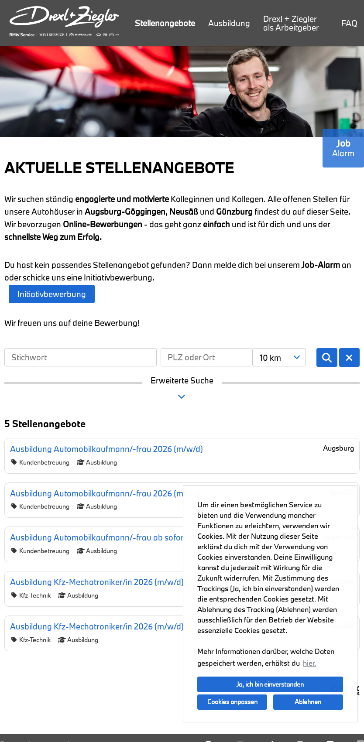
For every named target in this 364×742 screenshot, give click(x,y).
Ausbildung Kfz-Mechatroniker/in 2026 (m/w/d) (97, 582)
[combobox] (279, 357)
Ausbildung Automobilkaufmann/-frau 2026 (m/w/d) (106, 449)
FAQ (349, 23)
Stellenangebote (165, 23)
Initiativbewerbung (51, 294)
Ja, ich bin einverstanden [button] (270, 684)
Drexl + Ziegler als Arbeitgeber (291, 23)
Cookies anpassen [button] (232, 702)
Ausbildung (229, 23)
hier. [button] (309, 662)
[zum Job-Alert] (343, 148)
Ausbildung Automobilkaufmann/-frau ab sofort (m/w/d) (113, 537)
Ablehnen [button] (308, 702)
